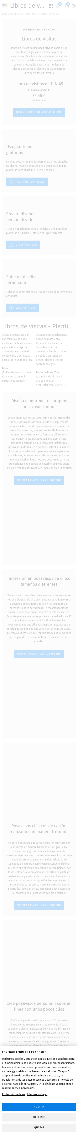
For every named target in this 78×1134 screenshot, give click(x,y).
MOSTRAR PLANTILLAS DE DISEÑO (39, 472)
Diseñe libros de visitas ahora (39, 104)
